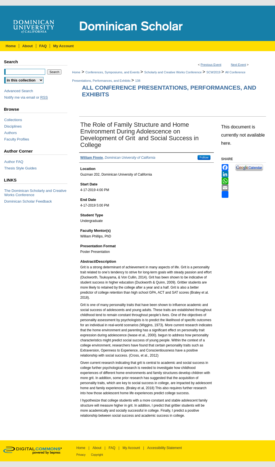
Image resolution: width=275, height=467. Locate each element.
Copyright (97, 454)
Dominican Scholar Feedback (28, 201)
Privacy (81, 454)
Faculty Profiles (16, 139)
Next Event (238, 64)
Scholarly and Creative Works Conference (173, 72)
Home (76, 72)
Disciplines (13, 126)
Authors (10, 133)
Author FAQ (13, 162)
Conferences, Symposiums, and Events (113, 72)
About (97, 448)
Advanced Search (18, 91)
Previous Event (211, 64)
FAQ (112, 448)
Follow (204, 157)
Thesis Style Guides (20, 168)
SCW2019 (214, 72)
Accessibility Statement (164, 448)
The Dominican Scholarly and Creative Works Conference (35, 193)
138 (137, 80)
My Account (131, 448)
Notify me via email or (26, 97)
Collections (13, 120)
